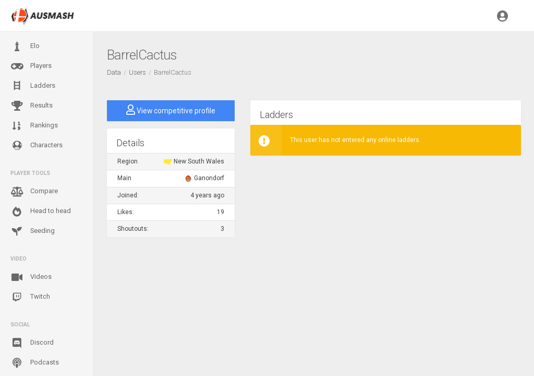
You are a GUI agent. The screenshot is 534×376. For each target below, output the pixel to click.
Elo (25, 46)
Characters (36, 145)
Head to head (40, 211)
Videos (31, 277)
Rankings (34, 126)
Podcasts (34, 363)
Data (114, 72)
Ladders (32, 86)
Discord (32, 343)
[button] (502, 15)
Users (137, 72)
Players (31, 66)
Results (31, 106)
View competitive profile (170, 109)
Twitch (30, 297)
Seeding (32, 231)
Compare (34, 191)
